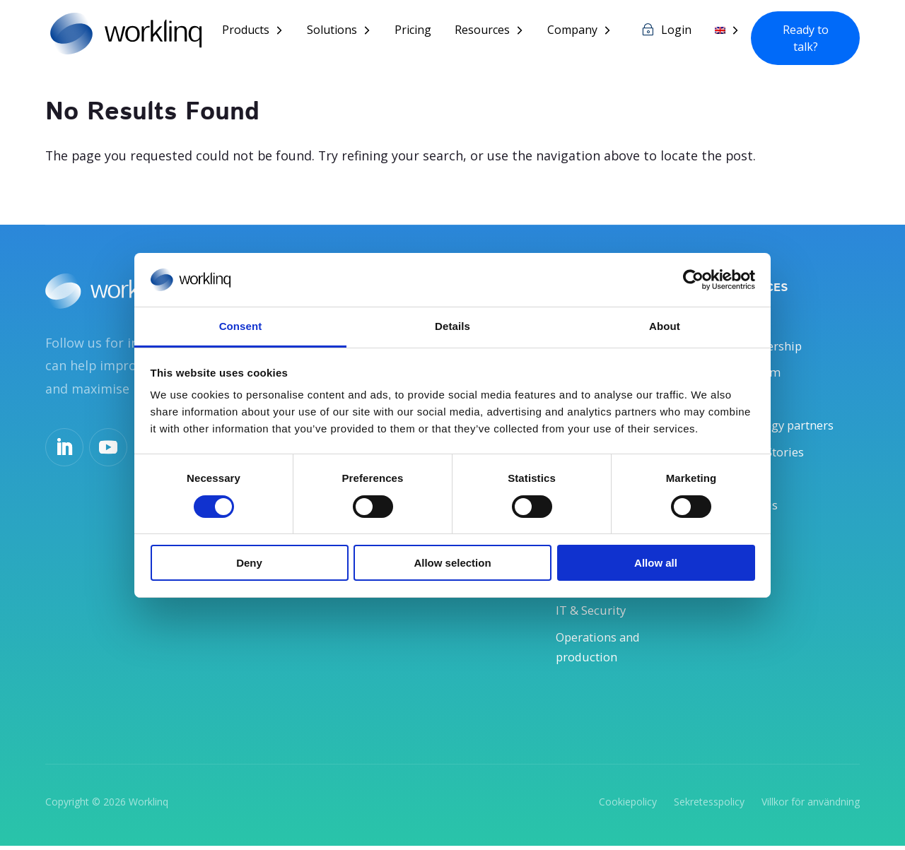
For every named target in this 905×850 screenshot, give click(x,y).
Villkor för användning (810, 805)
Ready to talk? (806, 38)
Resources (482, 31)
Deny (249, 563)
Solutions (332, 31)
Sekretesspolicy (709, 805)
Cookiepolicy (628, 805)
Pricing (413, 31)
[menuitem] (727, 41)
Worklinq (148, 805)
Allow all (655, 563)
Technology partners (784, 426)
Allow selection (452, 563)
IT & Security (595, 613)
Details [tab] (452, 326)
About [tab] (664, 326)
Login (676, 31)
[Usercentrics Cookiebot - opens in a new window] (693, 279)
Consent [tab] (240, 326)
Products (245, 31)
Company (572, 31)
